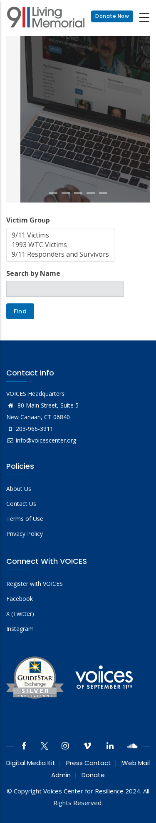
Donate (93, 774)
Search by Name (33, 273)
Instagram (20, 629)
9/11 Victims (60, 235)
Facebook (19, 599)
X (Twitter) (20, 614)
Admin (61, 774)
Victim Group (28, 220)
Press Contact (88, 762)
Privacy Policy (24, 534)
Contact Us (21, 504)
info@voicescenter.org (41, 440)
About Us (18, 489)
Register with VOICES (34, 584)
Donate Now (112, 16)
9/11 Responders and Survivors (60, 254)
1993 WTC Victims (60, 245)
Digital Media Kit (30, 762)
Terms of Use (24, 519)
